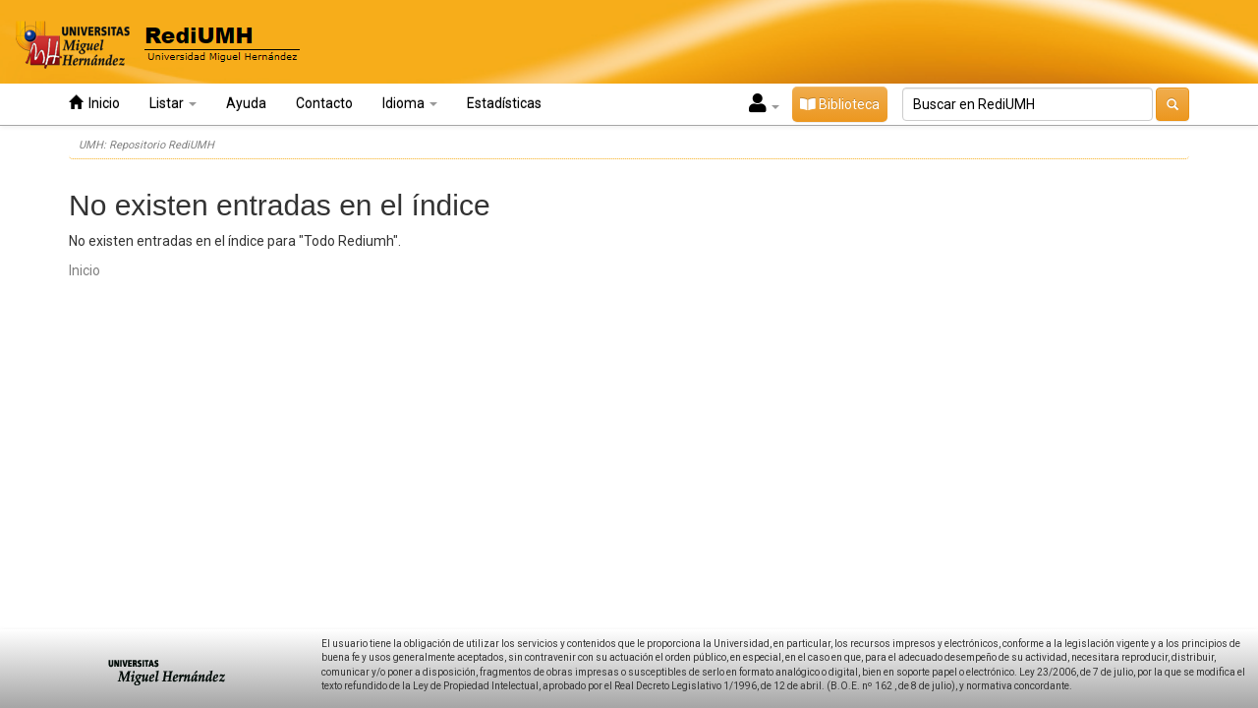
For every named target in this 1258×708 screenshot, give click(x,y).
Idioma (409, 103)
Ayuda (246, 103)
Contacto (324, 103)
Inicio (94, 102)
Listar (173, 103)
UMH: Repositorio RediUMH (146, 145)
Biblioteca (840, 104)
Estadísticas (504, 103)
